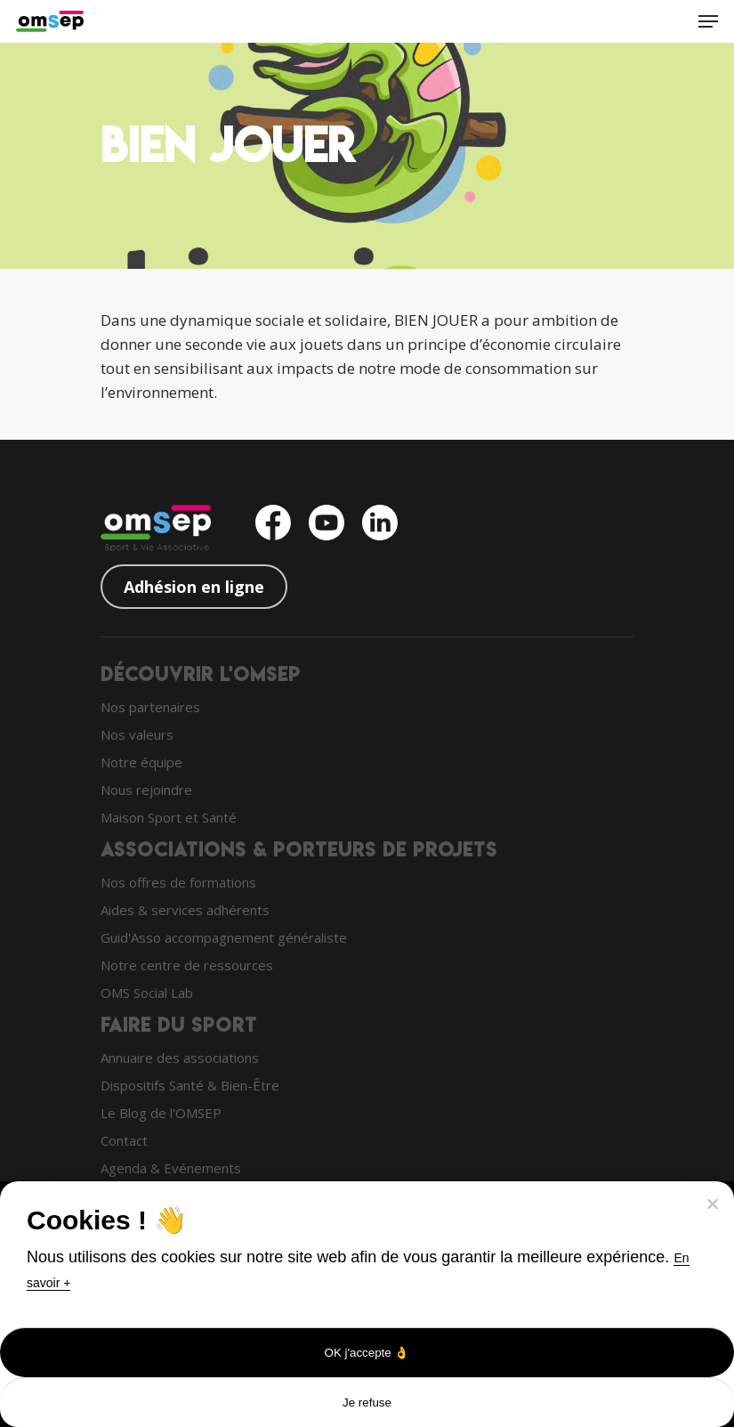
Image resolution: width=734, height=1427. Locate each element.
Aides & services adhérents (185, 910)
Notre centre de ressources (187, 965)
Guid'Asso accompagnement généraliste (224, 937)
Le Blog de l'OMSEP (161, 1113)
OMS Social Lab (147, 992)
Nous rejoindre (146, 790)
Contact (124, 1140)
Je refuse (367, 1402)
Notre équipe (141, 762)
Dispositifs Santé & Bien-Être (190, 1085)
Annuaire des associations (180, 1057)
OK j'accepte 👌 (367, 1352)
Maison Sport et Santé (169, 817)
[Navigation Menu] (708, 21)
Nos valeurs (137, 734)
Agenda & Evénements (171, 1168)
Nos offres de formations (178, 882)
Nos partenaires (150, 707)
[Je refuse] (712, 1203)
